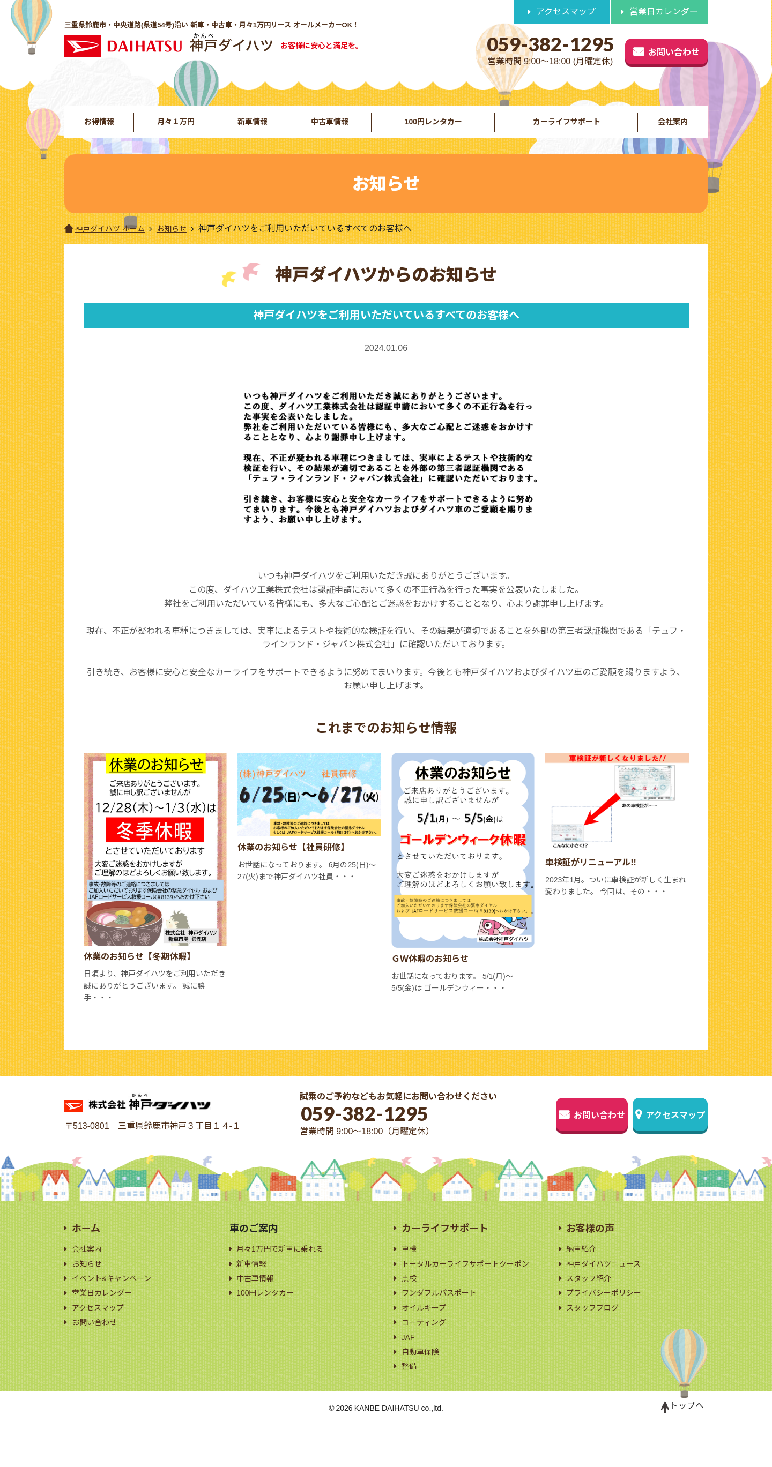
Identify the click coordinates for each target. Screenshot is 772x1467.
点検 (410, 1309)
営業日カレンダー (663, 11)
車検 (410, 1262)
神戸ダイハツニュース (608, 1279)
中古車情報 (327, 128)
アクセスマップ (566, 11)
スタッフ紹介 (592, 1295)
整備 (410, 1407)
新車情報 (251, 128)
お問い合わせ (644, 49)
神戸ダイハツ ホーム (109, 244)
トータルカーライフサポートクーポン (470, 1286)
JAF (409, 1374)
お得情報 (98, 128)
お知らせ (183, 244)
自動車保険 (423, 1391)
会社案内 (673, 128)
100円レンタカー (432, 128)
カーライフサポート (566, 128)
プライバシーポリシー (609, 1311)
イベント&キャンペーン (117, 1295)
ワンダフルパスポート (444, 1325)
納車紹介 (583, 1262)
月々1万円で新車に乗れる (286, 1262)
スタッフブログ (596, 1328)
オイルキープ (427, 1341)
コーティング (427, 1358)
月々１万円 (175, 128)
